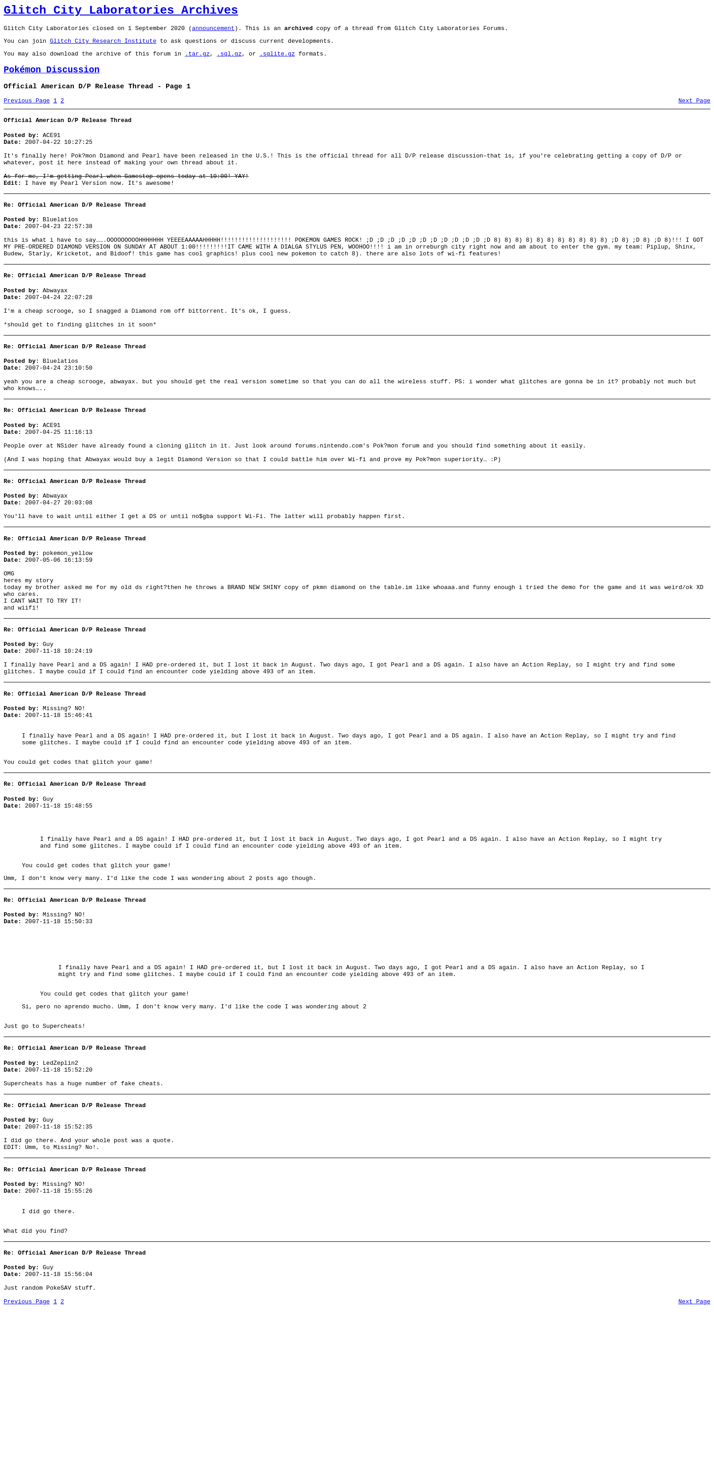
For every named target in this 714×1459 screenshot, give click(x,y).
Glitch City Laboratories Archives (121, 12)
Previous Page (27, 111)
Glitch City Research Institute (103, 46)
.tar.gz (197, 60)
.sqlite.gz (277, 60)
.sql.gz (229, 60)
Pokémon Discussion (52, 78)
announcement (213, 32)
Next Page (694, 111)
